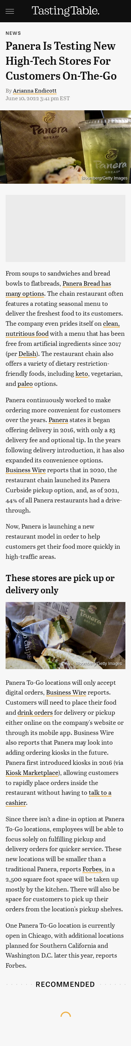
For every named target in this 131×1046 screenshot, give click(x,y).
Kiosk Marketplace (32, 772)
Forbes (92, 868)
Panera (58, 419)
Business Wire (26, 469)
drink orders (35, 712)
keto (81, 373)
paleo (25, 383)
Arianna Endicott (35, 90)
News (13, 33)
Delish (27, 353)
